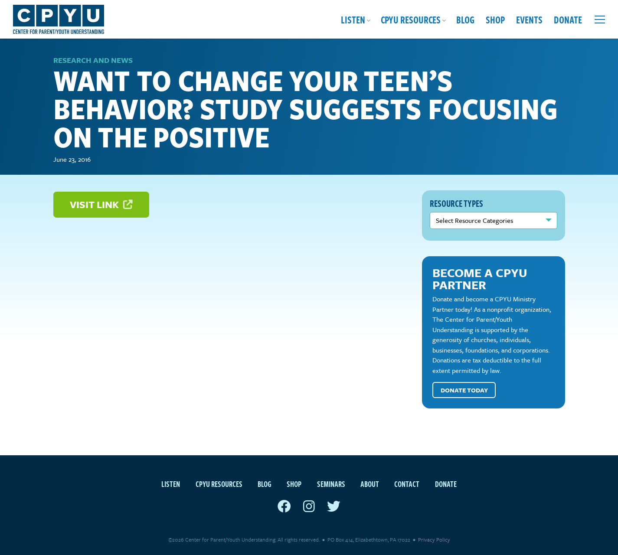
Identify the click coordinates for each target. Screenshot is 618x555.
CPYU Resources (411, 19)
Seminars (331, 484)
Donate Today (464, 390)
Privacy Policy (434, 539)
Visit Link (101, 204)
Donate (568, 19)
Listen (353, 19)
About (369, 484)
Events (529, 19)
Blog (465, 19)
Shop (495, 19)
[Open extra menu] (600, 19)
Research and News (93, 60)
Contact (406, 484)
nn (493, 220)
